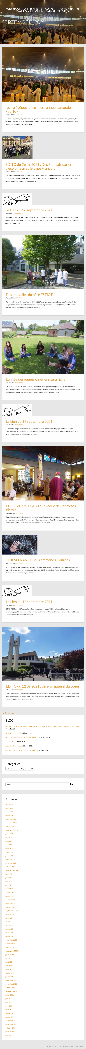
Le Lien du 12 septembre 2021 (32, 603)
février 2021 (9, 1013)
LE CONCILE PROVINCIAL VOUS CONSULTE (22, 737)
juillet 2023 (9, 914)
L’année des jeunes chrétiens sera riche (37, 376)
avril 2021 (9, 1006)
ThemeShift (65, 1046)
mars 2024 (9, 889)
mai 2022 (8, 962)
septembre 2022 (11, 951)
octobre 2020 (10, 1028)
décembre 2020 (11, 1021)
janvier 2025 (9, 856)
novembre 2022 (11, 944)
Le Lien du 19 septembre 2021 (32, 422)
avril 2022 (9, 966)
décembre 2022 (11, 940)
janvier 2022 (9, 977)
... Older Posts (8, 713)
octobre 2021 (10, 988)
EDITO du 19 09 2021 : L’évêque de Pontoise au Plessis (42, 504)
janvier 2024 (9, 896)
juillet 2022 (9, 955)
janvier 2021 (9, 1017)
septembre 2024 (11, 870)
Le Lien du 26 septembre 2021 (32, 211)
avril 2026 (9, 804)
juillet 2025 (9, 834)
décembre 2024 (11, 859)
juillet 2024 (9, 874)
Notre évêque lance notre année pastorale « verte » (39, 106)
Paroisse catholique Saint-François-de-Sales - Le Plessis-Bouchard (43, 10)
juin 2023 (8, 918)
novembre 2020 (11, 1024)
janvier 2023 (9, 936)
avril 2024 (9, 885)
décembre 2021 (11, 980)
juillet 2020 (9, 1032)
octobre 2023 (10, 907)
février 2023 (9, 933)
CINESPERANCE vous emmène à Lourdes (39, 560)
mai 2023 (8, 922)
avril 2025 (9, 845)
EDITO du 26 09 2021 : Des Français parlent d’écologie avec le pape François (40, 166)
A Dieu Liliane (10, 742)
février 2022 (9, 973)
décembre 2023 (11, 900)
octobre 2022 (10, 947)
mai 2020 (8, 1035)
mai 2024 (8, 881)
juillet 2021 (9, 995)
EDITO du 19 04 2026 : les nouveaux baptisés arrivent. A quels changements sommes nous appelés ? (42, 726)
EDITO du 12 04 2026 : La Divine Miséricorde (22, 750)
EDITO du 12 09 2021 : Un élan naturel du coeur (43, 683)
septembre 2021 (11, 991)
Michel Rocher (24, 110)
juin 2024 (8, 878)
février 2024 (9, 892)
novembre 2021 (11, 984)
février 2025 (9, 852)
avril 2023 (9, 925)
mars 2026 (9, 808)
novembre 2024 (11, 863)
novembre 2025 (11, 823)
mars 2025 (9, 848)
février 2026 (9, 812)
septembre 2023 (11, 911)
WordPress (80, 1046)
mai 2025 (8, 841)
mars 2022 (9, 969)
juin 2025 (8, 837)
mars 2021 (9, 1010)
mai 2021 (8, 1002)
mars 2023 (9, 929)
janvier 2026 (9, 815)
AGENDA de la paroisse (14, 746)
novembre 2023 (11, 903)
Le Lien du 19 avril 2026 (14, 733)
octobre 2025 (10, 826)
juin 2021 (8, 999)
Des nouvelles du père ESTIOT (32, 291)
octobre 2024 (10, 867)
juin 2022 (8, 958)
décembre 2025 (11, 819)
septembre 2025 (11, 830)
